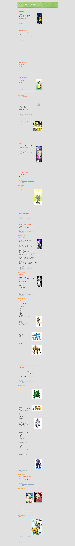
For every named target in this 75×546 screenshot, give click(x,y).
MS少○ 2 (20, 300)
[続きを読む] (21, 23)
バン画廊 (23, 115)
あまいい (23, 182)
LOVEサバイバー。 (22, 118)
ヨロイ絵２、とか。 (23, 237)
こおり (23, 471)
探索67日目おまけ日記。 (23, 30)
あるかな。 (21, 542)
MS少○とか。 (21, 367)
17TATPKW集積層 (29, 4)
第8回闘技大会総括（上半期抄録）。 (26, 476)
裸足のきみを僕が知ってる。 (24, 213)
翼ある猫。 (21, 143)
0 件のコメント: (30, 114)
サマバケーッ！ (22, 489)
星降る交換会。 (22, 11)
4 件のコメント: (32, 536)
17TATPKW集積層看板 (23, 96)
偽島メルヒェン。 (22, 516)
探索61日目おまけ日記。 (23, 172)
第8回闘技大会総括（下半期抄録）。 (26, 224)
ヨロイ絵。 (21, 274)
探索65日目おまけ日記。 (23, 62)
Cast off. (20, 186)
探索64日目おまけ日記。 (23, 77)
